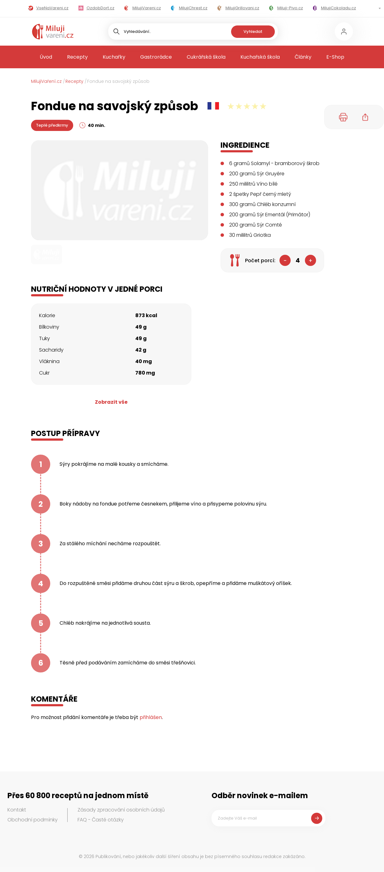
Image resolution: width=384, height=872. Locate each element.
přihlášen (151, 717)
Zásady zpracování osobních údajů (121, 809)
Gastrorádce (156, 57)
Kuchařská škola (260, 57)
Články (303, 57)
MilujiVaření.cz (46, 81)
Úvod (46, 57)
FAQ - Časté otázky (101, 819)
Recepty (77, 57)
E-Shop (335, 57)
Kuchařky (114, 57)
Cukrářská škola (206, 57)
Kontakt (16, 809)
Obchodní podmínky (32, 819)
